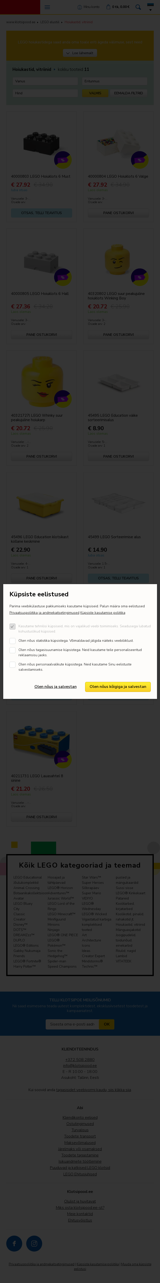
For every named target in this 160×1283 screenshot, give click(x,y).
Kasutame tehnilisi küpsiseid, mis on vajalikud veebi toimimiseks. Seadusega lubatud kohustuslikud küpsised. (84, 629)
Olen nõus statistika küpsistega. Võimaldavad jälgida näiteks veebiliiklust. (76, 640)
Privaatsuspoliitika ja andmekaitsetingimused (44, 612)
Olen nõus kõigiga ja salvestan (118, 686)
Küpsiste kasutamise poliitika (102, 612)
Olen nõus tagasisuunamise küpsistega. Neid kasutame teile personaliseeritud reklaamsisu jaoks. (80, 652)
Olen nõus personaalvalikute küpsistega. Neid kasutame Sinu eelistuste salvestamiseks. (75, 667)
